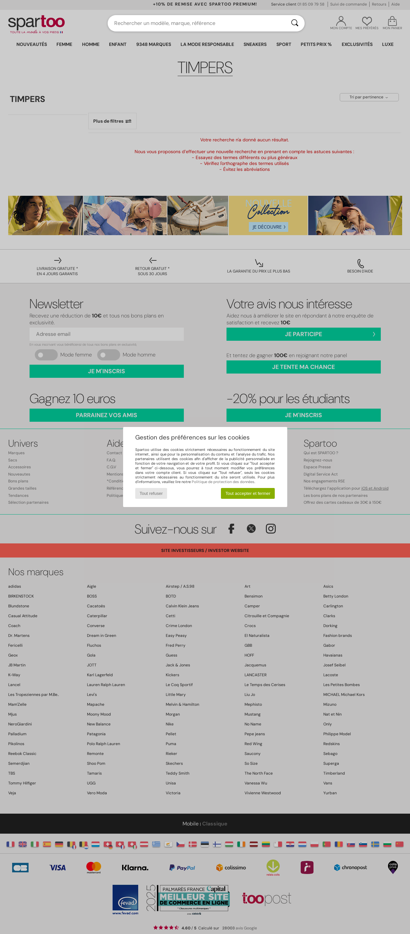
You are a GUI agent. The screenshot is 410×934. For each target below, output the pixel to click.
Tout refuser (151, 493)
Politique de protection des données (223, 481)
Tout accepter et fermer (248, 493)
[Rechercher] (294, 23)
